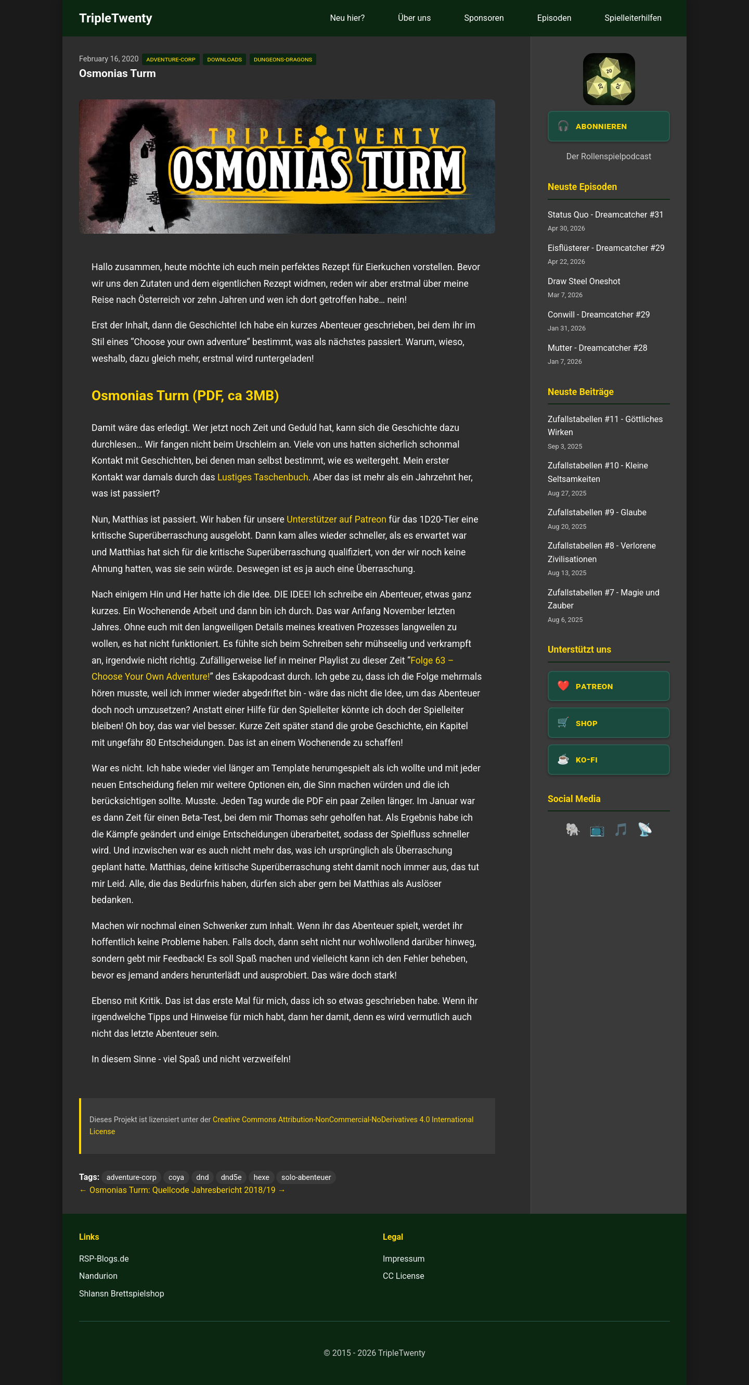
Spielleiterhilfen (633, 18)
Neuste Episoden (582, 187)
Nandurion (98, 1276)
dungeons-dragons (283, 59)
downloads (224, 59)
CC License (403, 1276)
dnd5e (231, 1177)
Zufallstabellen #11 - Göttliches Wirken (605, 426)
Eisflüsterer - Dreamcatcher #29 (606, 248)
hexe (261, 1177)
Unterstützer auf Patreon (336, 519)
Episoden (554, 18)
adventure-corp (170, 59)
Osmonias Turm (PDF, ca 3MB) (185, 395)
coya (176, 1177)
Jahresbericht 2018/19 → (238, 1190)
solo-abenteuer (306, 1177)
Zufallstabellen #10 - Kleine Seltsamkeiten (598, 472)
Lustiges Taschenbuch (262, 477)
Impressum (404, 1259)
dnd (202, 1177)
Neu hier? (347, 18)
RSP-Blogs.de (104, 1259)
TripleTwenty (115, 18)
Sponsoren (483, 18)
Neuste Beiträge (581, 392)
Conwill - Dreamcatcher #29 (599, 315)
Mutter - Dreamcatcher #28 (598, 348)
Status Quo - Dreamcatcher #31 (606, 215)
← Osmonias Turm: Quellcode (134, 1190)
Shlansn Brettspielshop (121, 1294)
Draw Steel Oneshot (584, 281)
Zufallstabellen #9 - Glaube (597, 512)
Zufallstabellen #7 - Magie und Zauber (604, 599)
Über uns (414, 18)
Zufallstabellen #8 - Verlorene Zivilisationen (602, 552)
